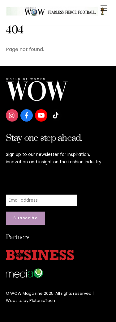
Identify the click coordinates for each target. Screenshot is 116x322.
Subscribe (25, 218)
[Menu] (104, 8)
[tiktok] (55, 115)
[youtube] (41, 115)
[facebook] (26, 115)
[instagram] (12, 115)
